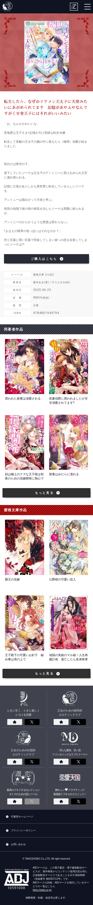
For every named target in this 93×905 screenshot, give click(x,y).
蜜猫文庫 (7, 7)
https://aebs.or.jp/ (42, 890)
